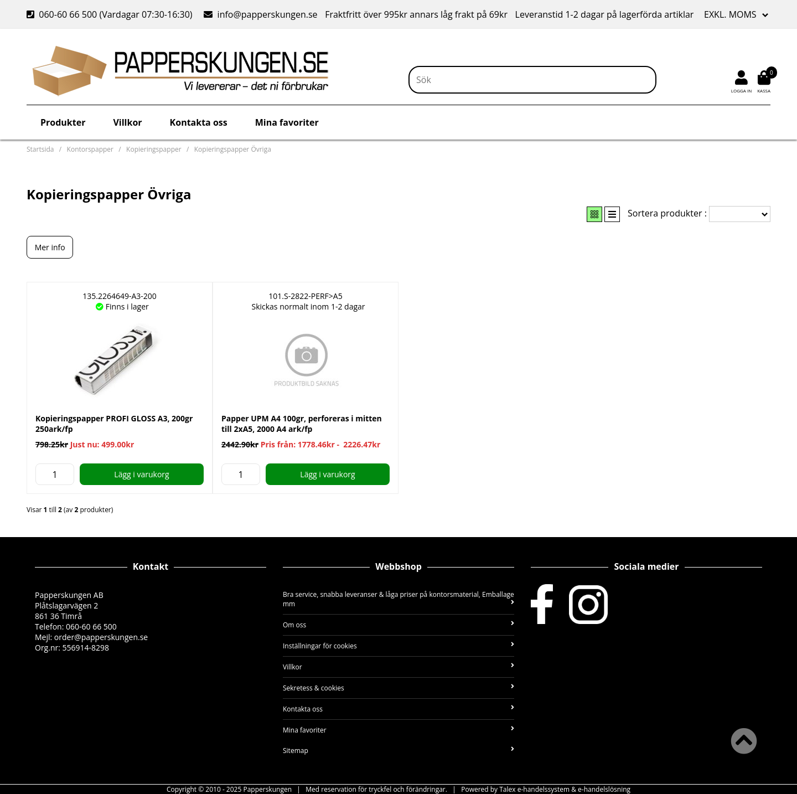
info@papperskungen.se (260, 14)
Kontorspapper (90, 149)
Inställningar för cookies (398, 646)
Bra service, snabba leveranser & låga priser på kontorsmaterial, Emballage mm (398, 599)
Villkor (127, 122)
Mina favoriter (287, 122)
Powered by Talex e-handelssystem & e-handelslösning (545, 789)
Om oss (398, 625)
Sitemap (398, 750)
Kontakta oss (198, 122)
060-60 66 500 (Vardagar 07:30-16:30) (111, 14)
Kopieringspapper (154, 149)
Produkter (62, 122)
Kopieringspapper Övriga (232, 149)
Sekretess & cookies (398, 688)
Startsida (40, 149)
